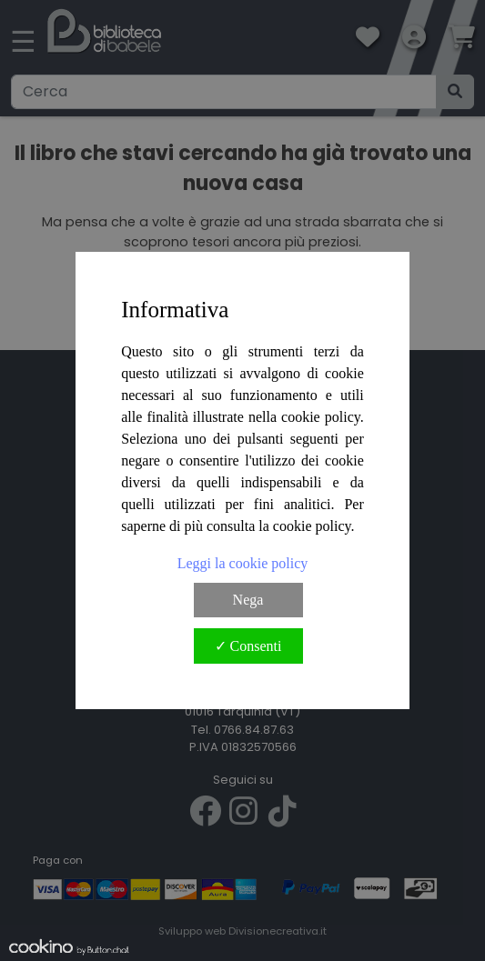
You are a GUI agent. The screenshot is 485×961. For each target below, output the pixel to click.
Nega (248, 599)
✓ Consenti (248, 646)
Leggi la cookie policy (242, 563)
